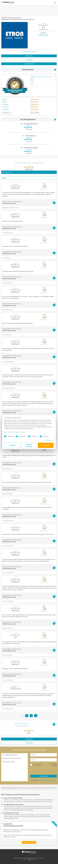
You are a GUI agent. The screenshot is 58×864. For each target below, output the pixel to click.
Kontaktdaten (39, 69)
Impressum (7, 432)
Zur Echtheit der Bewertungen (29, 51)
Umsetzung (6, 107)
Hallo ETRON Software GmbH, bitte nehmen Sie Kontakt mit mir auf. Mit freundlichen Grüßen (14, 767)
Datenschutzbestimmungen (18, 432)
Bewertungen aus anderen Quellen (43, 34)
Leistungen (6, 104)
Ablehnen (12, 445)
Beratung (5, 109)
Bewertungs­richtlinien (18, 858)
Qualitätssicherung (28, 858)
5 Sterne (32, 76)
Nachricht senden (43, 776)
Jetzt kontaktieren (29, 63)
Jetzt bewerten (29, 56)
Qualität (5, 99)
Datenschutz (35, 858)
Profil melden (54, 788)
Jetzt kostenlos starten (29, 842)
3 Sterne (32, 81)
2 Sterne (32, 83)
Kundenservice (7, 112)
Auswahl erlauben (29, 445)
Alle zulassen (45, 445)
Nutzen (5, 102)
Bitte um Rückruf (37, 765)
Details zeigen (48, 440)
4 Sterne (32, 78)
